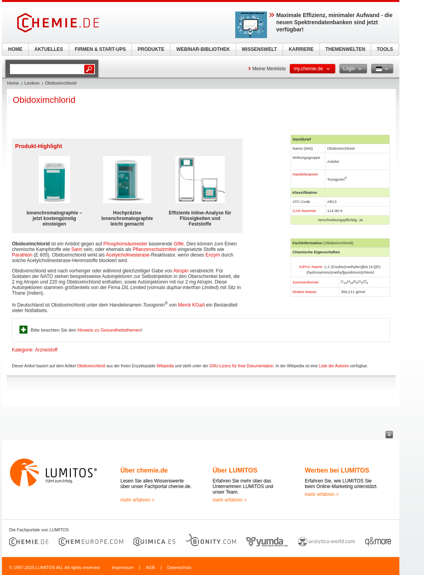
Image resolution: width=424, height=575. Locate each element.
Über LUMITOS (235, 470)
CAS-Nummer (304, 210)
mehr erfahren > (137, 500)
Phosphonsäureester (125, 244)
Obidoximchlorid (91, 366)
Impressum (122, 567)
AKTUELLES (49, 49)
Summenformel (305, 282)
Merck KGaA (191, 305)
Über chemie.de (144, 470)
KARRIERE (301, 49)
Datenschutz (179, 567)
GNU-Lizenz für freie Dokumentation (241, 366)
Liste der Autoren (334, 366)
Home (13, 83)
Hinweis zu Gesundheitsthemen (109, 330)
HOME (15, 49)
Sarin (76, 249)
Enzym (212, 255)
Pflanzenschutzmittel (154, 249)
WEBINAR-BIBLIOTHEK (203, 49)
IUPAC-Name (310, 266)
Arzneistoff (46, 350)
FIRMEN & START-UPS (100, 49)
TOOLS (385, 49)
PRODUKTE (150, 49)
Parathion (22, 255)
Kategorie (22, 350)
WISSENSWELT (259, 49)
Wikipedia (165, 366)
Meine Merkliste (269, 68)
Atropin (180, 271)
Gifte (179, 244)
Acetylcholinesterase (127, 255)
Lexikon (31, 83)
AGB (150, 567)
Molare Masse (304, 291)
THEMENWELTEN (345, 49)
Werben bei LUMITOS (337, 470)
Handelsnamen (305, 174)
